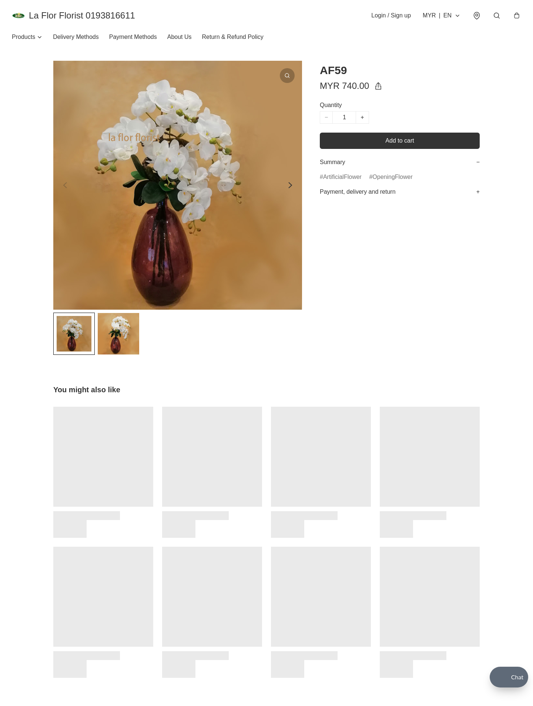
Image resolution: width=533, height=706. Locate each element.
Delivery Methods (76, 37)
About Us (179, 37)
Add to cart (399, 140)
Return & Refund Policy (233, 37)
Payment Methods (133, 37)
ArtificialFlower (342, 177)
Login (391, 15)
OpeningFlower (392, 177)
